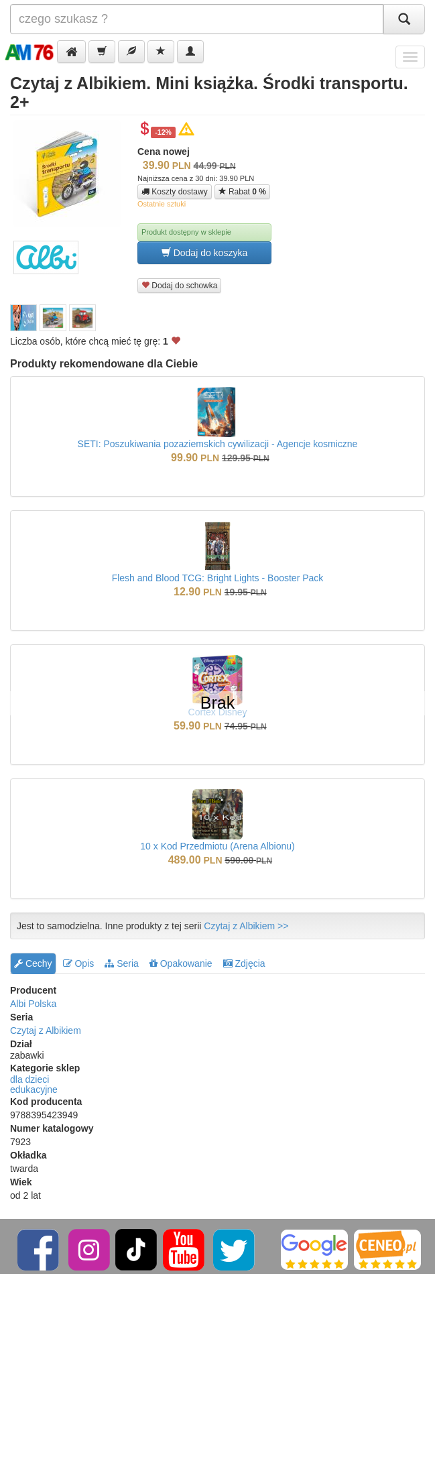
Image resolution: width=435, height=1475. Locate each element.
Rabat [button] (242, 191)
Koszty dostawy (174, 191)
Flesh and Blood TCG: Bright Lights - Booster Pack (218, 578)
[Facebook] (39, 1249)
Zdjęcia (244, 963)
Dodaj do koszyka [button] (204, 252)
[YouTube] (185, 1249)
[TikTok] (136, 1249)
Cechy (33, 963)
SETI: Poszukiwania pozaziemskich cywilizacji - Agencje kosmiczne (218, 443)
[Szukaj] (404, 19)
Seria (122, 963)
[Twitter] (235, 1249)
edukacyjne (34, 1089)
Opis (79, 963)
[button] (71, 51)
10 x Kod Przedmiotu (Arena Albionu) (217, 846)
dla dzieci (29, 1079)
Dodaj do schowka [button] (179, 285)
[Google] (314, 1249)
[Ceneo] (387, 1249)
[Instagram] (90, 1249)
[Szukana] (196, 19)
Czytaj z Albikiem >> (246, 926)
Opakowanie (180, 963)
